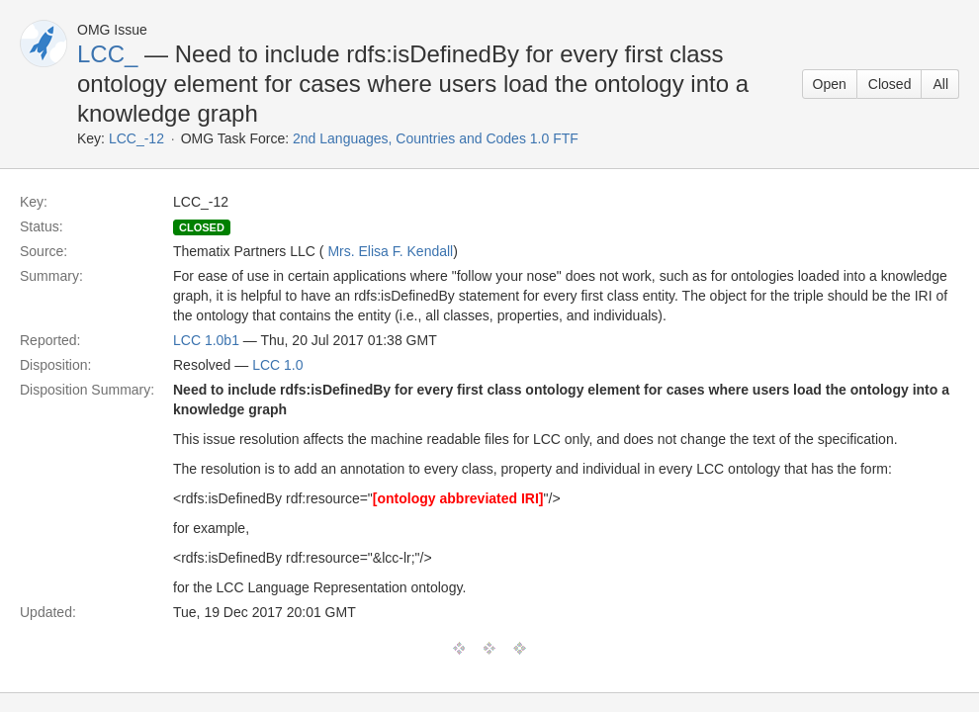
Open (829, 84)
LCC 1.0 (277, 365)
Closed (890, 84)
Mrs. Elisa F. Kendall (390, 251)
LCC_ (107, 54)
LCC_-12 (136, 138)
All (940, 84)
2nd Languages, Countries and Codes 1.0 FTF (435, 138)
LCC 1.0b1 (206, 340)
